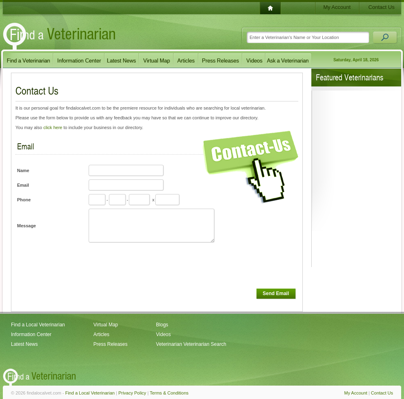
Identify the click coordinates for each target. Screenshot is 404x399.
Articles (101, 334)
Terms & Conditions (169, 392)
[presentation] (149, 266)
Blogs (162, 325)
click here (52, 127)
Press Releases (110, 344)
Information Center (31, 334)
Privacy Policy (132, 392)
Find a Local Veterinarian (38, 325)
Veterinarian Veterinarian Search (191, 344)
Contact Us (381, 7)
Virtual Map (105, 325)
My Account (336, 7)
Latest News (24, 344)
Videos (163, 334)
